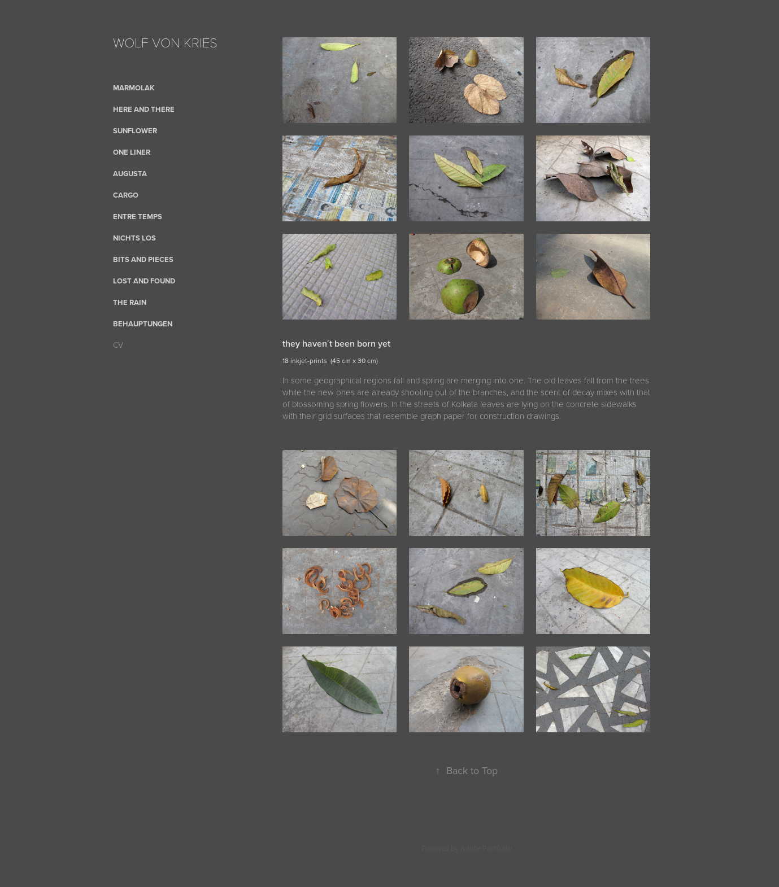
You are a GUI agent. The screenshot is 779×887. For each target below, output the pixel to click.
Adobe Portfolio (486, 848)
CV (118, 345)
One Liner (131, 152)
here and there (144, 109)
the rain (129, 302)
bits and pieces (143, 259)
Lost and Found (144, 281)
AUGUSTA (130, 173)
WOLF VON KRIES (165, 42)
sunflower (135, 130)
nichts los (134, 238)
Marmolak (133, 87)
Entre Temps (137, 216)
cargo (125, 195)
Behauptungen (142, 323)
